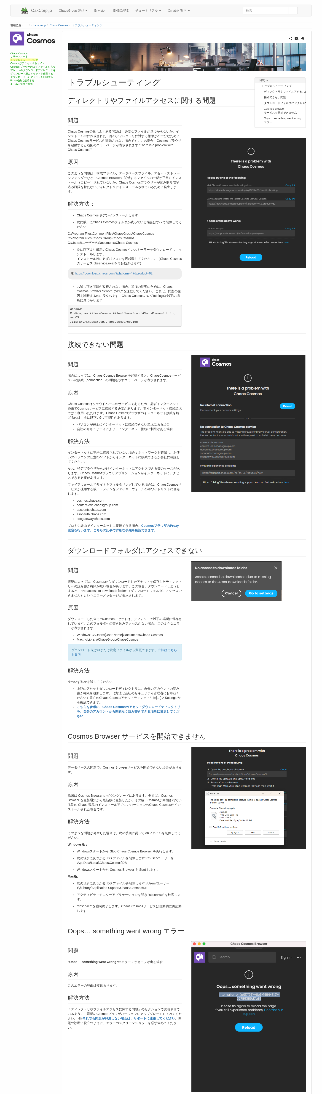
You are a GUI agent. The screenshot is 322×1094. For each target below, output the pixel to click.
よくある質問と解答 (21, 84)
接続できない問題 (275, 97)
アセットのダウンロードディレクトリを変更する (38, 70)
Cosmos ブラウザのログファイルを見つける (35, 66)
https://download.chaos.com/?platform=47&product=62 (114, 273)
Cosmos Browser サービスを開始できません (280, 110)
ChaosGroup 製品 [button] (73, 10)
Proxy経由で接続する (22, 80)
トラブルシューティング (87, 25)
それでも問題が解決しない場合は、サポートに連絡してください (128, 1018)
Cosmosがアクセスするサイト (27, 63)
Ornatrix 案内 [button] (179, 10)
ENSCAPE (121, 10)
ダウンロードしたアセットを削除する (31, 77)
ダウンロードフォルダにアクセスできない (285, 103)
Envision (100, 10)
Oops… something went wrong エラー (282, 120)
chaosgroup (39, 25)
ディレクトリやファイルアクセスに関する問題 (285, 91)
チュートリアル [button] (148, 10)
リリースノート (19, 56)
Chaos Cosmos (59, 25)
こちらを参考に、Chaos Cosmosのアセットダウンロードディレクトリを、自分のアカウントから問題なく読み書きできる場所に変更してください (128, 711)
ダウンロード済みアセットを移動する (31, 73)
